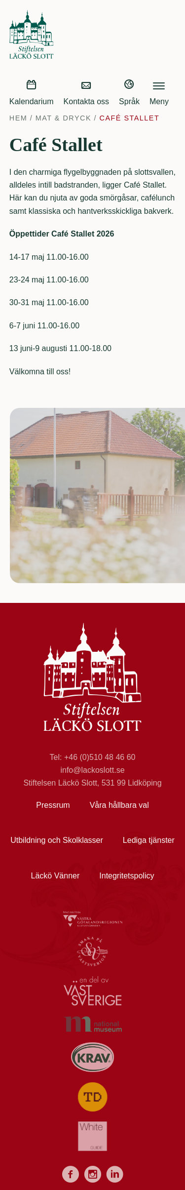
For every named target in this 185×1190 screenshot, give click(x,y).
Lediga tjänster (149, 840)
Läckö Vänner (55, 876)
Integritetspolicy (126, 876)
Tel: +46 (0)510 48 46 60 (93, 757)
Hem (18, 118)
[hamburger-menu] (159, 84)
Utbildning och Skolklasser (56, 840)
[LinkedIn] (114, 1176)
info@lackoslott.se (92, 770)
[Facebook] (70, 1176)
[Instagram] (92, 1176)
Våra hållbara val (119, 805)
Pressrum (53, 805)
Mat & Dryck (63, 118)
